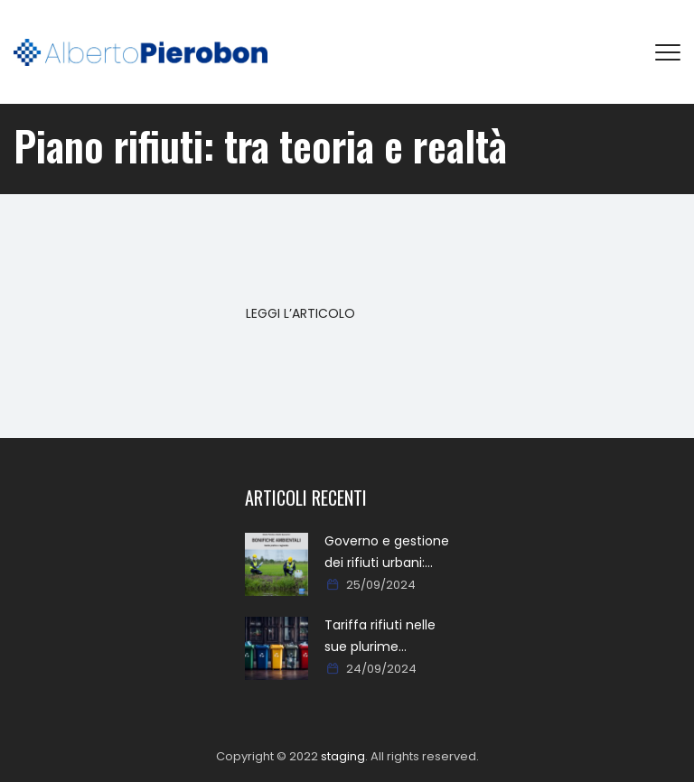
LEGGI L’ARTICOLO (300, 313)
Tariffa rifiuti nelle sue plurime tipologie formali (380, 636)
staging (343, 756)
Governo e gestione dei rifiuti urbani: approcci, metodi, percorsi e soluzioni (386, 552)
